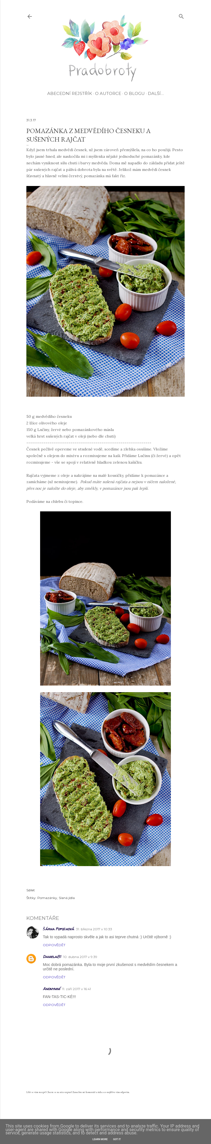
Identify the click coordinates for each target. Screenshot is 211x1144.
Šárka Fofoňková (58, 928)
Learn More (100, 1139)
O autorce (108, 93)
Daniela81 (52, 956)
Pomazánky (47, 898)
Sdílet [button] (30, 890)
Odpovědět (54, 945)
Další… (156, 93)
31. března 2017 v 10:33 (94, 929)
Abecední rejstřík (69, 93)
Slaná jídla (67, 898)
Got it (117, 1139)
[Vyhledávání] (181, 15)
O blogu (134, 93)
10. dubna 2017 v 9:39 (80, 957)
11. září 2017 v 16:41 (76, 989)
